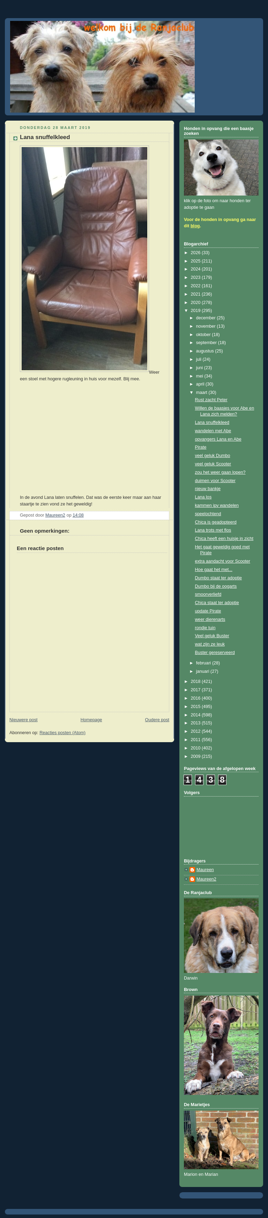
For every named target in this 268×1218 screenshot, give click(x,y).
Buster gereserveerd (215, 652)
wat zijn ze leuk (210, 644)
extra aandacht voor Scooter (222, 561)
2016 (196, 698)
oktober (204, 334)
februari (204, 663)
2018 (196, 681)
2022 (196, 285)
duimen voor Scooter (215, 480)
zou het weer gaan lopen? (220, 472)
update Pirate (208, 611)
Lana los (203, 497)
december (206, 317)
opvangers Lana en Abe (218, 439)
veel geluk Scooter (213, 464)
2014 (196, 715)
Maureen (205, 869)
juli (199, 359)
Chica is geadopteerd (216, 522)
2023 (196, 277)
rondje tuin (205, 627)
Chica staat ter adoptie (217, 602)
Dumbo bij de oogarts (216, 586)
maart (202, 392)
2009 (196, 756)
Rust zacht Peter (211, 399)
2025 (196, 261)
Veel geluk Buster (212, 635)
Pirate (201, 447)
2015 (196, 706)
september (207, 342)
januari (203, 671)
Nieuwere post (23, 719)
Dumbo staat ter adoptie (218, 578)
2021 (196, 294)
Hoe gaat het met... (213, 569)
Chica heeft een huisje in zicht (224, 538)
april (201, 384)
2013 (196, 723)
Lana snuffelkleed (212, 422)
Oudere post (157, 719)
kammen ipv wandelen (217, 505)
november (206, 326)
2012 (196, 731)
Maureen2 (206, 879)
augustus (205, 351)
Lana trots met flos (213, 530)
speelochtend (208, 513)
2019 (196, 310)
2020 (196, 302)
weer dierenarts (210, 619)
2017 (196, 689)
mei (200, 376)
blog (195, 225)
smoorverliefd (208, 594)
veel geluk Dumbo (212, 455)
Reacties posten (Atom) (62, 732)
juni (200, 367)
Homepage (91, 719)
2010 (196, 748)
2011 (196, 739)
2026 (196, 252)
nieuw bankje (208, 488)
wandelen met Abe (213, 430)
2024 (196, 269)
